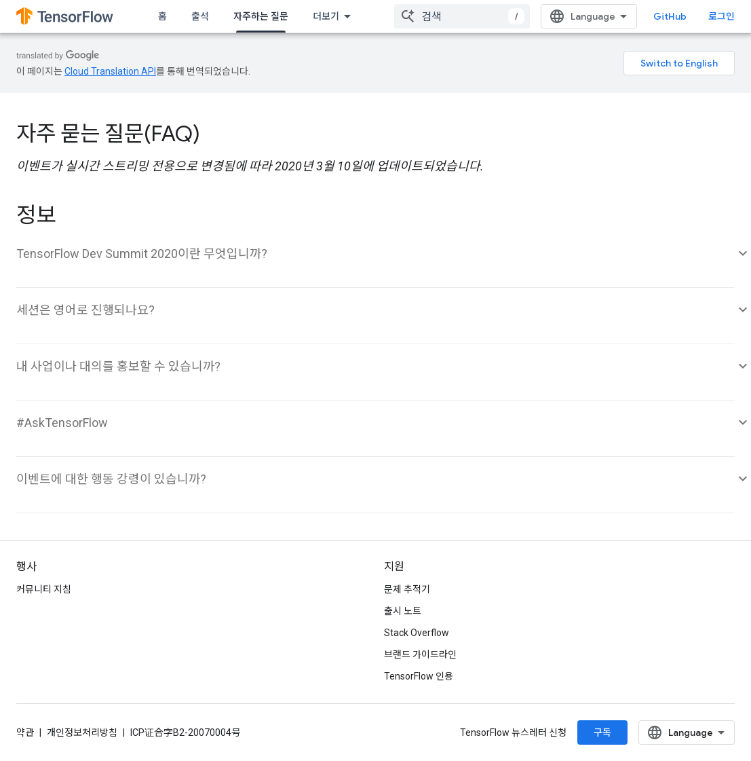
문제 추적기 (407, 589)
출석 (200, 16)
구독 (602, 732)
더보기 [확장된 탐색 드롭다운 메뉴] (326, 16)
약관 (25, 732)
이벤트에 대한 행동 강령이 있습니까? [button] (111, 479)
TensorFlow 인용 (418, 676)
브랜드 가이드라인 (420, 654)
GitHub (670, 16)
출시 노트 (402, 611)
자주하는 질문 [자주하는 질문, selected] (260, 16)
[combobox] (462, 16)
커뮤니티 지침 (43, 589)
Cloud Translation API (110, 71)
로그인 (721, 16)
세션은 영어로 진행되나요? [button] (85, 310)
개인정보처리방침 (82, 732)
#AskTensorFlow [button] (62, 422)
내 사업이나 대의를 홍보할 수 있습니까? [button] (118, 366)
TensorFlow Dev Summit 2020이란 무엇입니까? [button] (141, 253)
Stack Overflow (416, 632)
